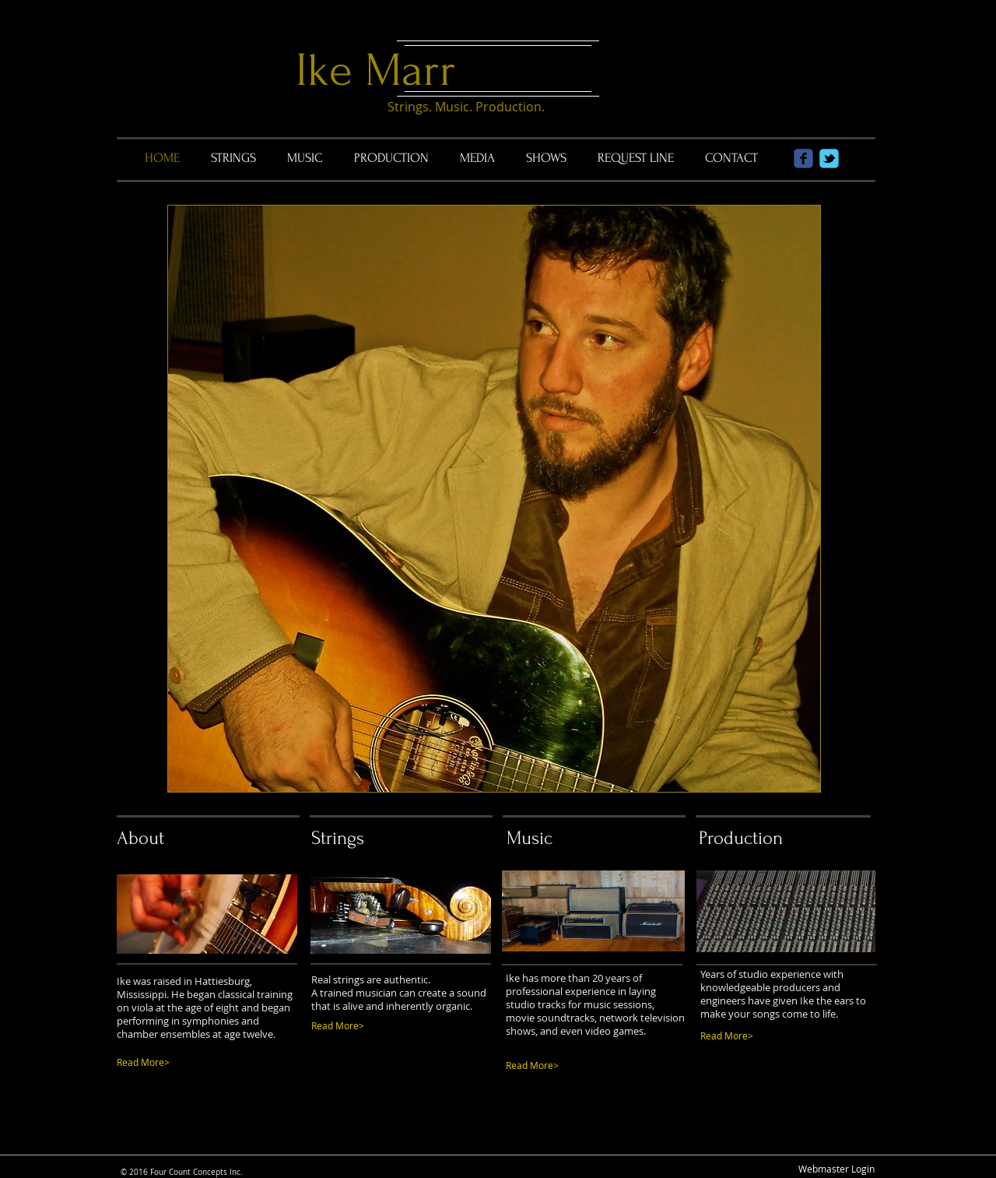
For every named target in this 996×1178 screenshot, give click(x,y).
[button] (494, 499)
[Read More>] (383, 1026)
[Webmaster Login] (836, 1169)
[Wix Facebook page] (803, 158)
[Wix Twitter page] (829, 158)
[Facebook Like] (576, 1139)
